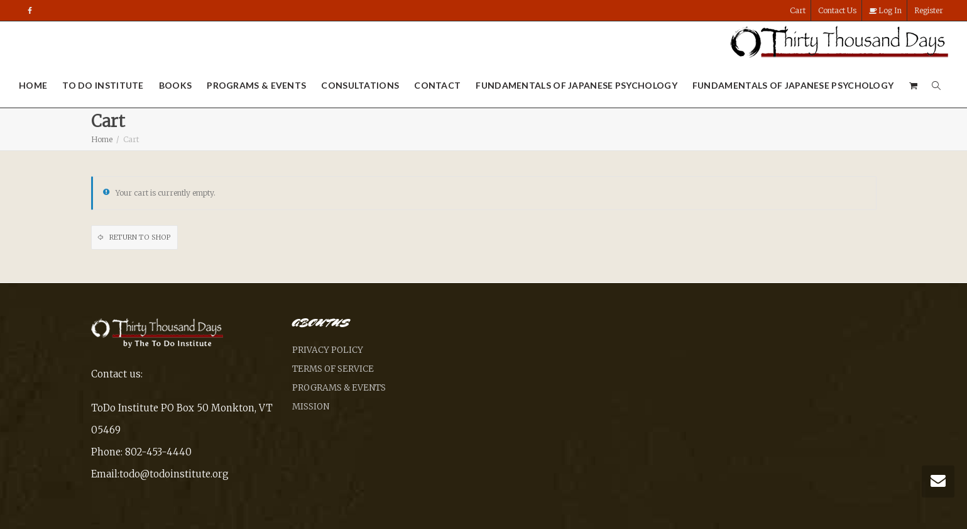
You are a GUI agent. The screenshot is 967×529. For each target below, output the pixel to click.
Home (33, 85)
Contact (437, 85)
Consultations (360, 85)
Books (175, 85)
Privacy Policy (327, 350)
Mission (310, 406)
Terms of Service (333, 369)
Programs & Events (256, 85)
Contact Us (837, 10)
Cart (798, 10)
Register (928, 10)
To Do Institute (103, 85)
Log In (885, 10)
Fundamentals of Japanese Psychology (576, 85)
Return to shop (139, 237)
